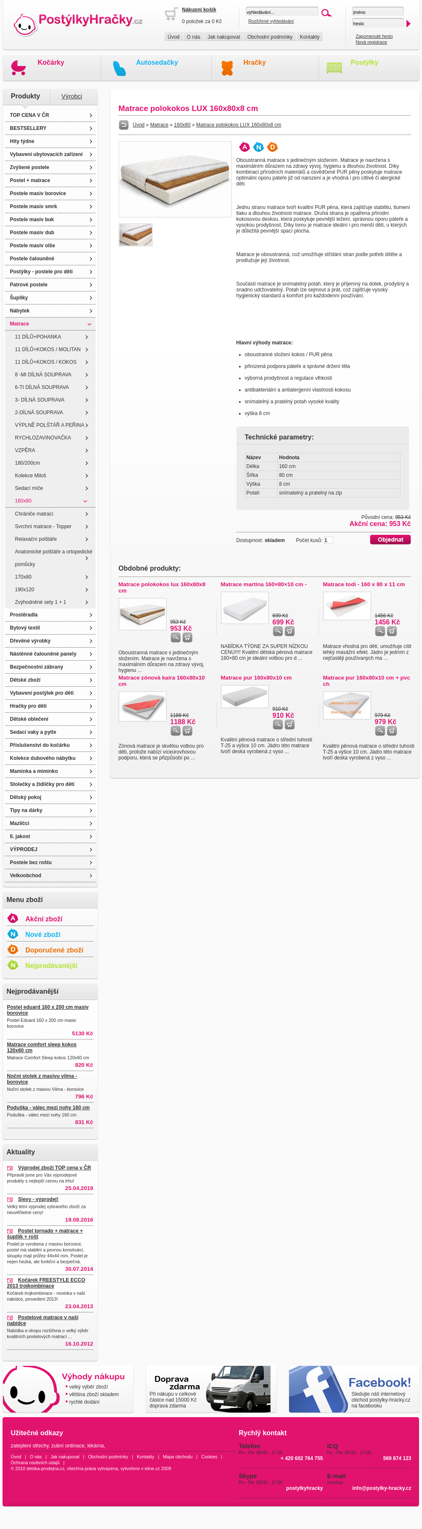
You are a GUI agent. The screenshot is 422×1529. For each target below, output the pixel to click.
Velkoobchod (26, 875)
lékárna (95, 1446)
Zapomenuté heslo (374, 36)
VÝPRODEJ (23, 849)
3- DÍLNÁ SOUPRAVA (40, 400)
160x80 (23, 501)
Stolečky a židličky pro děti (42, 784)
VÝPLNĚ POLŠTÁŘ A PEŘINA (50, 425)
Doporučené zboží (54, 950)
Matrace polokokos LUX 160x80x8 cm (238, 125)
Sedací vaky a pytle (33, 732)
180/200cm (27, 463)
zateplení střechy (30, 1446)
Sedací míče (29, 488)
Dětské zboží (25, 680)
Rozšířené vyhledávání (271, 21)
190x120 (25, 590)
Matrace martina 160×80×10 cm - (264, 584)
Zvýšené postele (29, 167)
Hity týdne (22, 141)
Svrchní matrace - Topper (43, 526)
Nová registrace (371, 42)
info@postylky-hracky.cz (381, 1488)
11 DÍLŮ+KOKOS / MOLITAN (48, 349)
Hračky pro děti (28, 706)
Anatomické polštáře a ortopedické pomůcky (54, 558)
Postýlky (365, 62)
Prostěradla (24, 615)
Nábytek (20, 311)
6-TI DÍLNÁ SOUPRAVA (42, 387)
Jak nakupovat (223, 37)
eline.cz (152, 1468)
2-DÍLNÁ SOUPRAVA (39, 412)
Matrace (19, 324)
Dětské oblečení (29, 719)
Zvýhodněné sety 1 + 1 (40, 602)
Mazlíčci (19, 823)
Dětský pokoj (26, 797)
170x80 (23, 577)
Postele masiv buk (32, 219)
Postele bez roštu (31, 862)
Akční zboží (43, 919)
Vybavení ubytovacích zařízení (46, 154)
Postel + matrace (30, 180)
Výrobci (71, 96)
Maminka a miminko (34, 771)
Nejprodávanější (51, 965)
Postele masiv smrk (33, 206)
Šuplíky (19, 298)
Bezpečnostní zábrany (37, 667)
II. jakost (20, 836)
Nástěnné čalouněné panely (43, 654)
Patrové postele (29, 285)
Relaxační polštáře (36, 539)
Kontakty (310, 37)
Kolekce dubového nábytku (43, 758)
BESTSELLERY (28, 128)
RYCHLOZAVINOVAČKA (43, 438)
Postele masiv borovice (38, 193)
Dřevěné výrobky (30, 641)
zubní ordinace (68, 1446)
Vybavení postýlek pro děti (42, 693)
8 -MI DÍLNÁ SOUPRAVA (43, 375)
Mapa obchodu (178, 1456)
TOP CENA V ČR (29, 115)
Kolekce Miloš (30, 476)
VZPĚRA (25, 450)
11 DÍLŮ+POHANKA (38, 337)
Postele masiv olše (32, 246)
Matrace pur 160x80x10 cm (256, 678)
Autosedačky (157, 62)
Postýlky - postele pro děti (41, 272)
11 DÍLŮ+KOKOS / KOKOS (46, 362)
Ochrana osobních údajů (35, 1462)
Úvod (174, 37)
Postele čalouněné (32, 259)
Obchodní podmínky (269, 37)
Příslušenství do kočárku (40, 745)
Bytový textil (25, 628)
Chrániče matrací (34, 514)
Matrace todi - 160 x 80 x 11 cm (364, 584)
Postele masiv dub (32, 232)
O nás (193, 37)
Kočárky (51, 62)
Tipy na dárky (26, 810)
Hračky (255, 62)
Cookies (209, 1456)
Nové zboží (43, 934)
